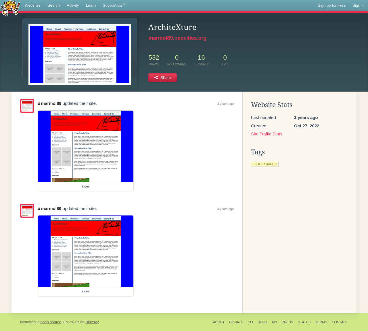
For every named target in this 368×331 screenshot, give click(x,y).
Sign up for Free (332, 5)
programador (264, 164)
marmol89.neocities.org (177, 38)
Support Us (114, 5)
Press (287, 322)
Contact (340, 322)
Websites (33, 5)
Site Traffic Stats (266, 133)
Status (304, 322)
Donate (236, 322)
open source (51, 322)
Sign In (358, 5)
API (274, 322)
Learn (91, 5)
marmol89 (49, 103)
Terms (321, 322)
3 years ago (225, 103)
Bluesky (92, 322)
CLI (250, 322)
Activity (73, 5)
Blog (262, 322)
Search (53, 5)
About (219, 322)
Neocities (28, 322)
